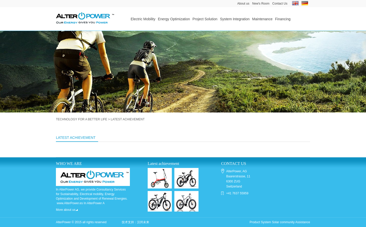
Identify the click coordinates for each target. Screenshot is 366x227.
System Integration (235, 19)
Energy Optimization (174, 19)
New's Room (260, 3)
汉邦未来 (143, 222)
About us (243, 3)
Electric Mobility (143, 19)
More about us (67, 210)
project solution (204, 19)
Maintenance (262, 19)
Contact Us (279, 3)
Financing (283, 19)
